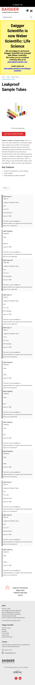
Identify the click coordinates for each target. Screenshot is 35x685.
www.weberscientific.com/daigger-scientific (17, 69)
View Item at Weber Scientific (13, 134)
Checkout (4, 631)
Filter (6, 188)
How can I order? (6, 609)
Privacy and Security (7, 637)
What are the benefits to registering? (11, 614)
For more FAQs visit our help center (11, 620)
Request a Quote (6, 628)
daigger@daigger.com (10, 653)
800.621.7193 (8, 650)
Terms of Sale (5, 633)
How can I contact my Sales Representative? (13, 618)
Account (4, 630)
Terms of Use (5, 635)
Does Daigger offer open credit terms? (12, 610)
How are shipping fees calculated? (11, 612)
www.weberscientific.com (17, 62)
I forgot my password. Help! (9, 616)
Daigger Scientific (10, 11)
